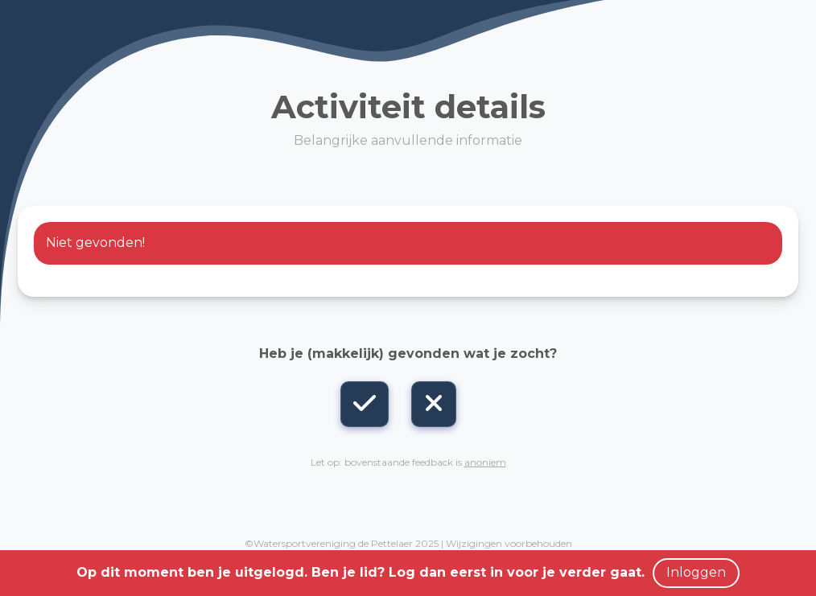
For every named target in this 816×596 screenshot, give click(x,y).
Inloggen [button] (696, 572)
